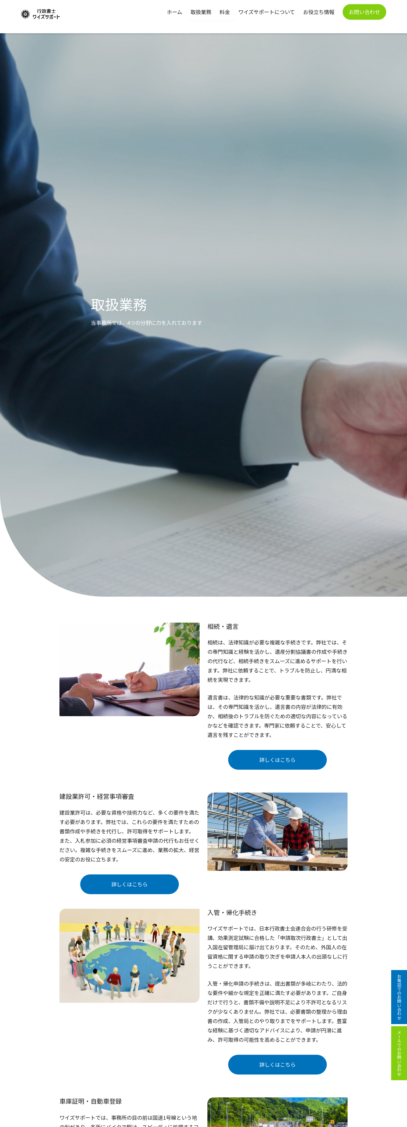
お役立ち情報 (318, 12)
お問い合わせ (364, 12)
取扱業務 (201, 12)
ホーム (174, 12)
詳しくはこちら (277, 759)
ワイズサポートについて (266, 12)
